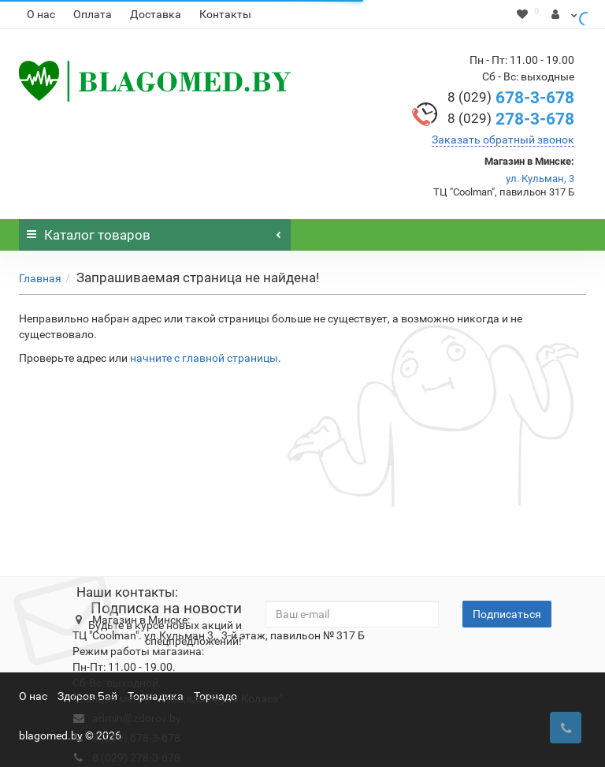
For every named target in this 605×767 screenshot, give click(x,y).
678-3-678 (510, 97)
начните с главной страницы (204, 358)
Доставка (155, 14)
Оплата (92, 14)
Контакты (225, 14)
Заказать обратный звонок (503, 139)
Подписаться (507, 614)
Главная (40, 278)
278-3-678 (510, 119)
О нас (41, 14)
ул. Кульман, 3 (540, 178)
